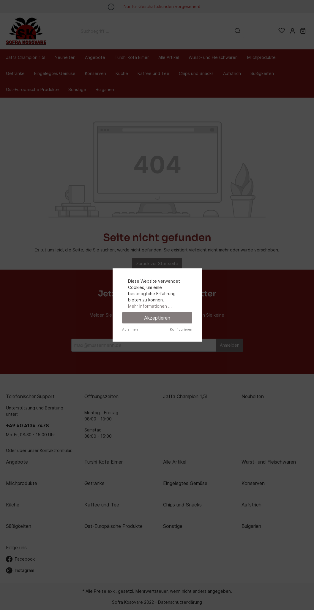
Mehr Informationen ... (150, 306)
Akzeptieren (157, 318)
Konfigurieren (181, 329)
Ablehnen (130, 329)
